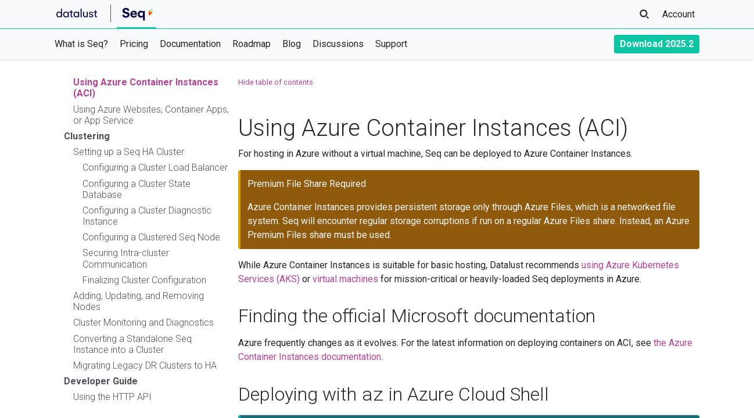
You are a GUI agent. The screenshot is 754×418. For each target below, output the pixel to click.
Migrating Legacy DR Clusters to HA (145, 365)
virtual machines (345, 278)
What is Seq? (81, 43)
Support (391, 43)
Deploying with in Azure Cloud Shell (393, 394)
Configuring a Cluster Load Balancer (155, 167)
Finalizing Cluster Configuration (144, 280)
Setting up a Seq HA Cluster (128, 151)
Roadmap (251, 43)
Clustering (87, 136)
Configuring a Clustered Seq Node (151, 237)
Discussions (338, 43)
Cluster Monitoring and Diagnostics (143, 322)
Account (678, 14)
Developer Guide (101, 381)
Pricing (134, 43)
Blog (291, 43)
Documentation (190, 43)
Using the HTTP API (112, 396)
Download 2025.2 (657, 43)
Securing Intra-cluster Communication (125, 258)
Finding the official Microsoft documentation (416, 316)
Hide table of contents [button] (275, 82)
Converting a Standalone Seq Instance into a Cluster (132, 344)
